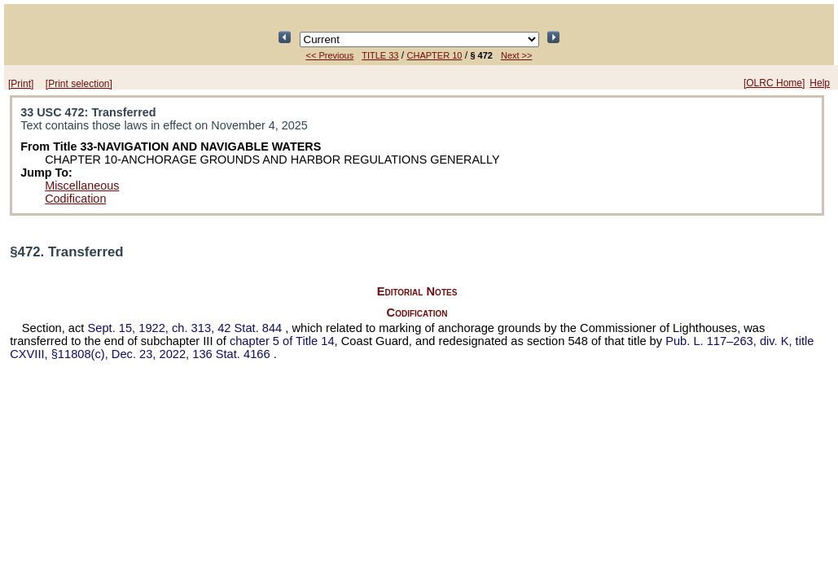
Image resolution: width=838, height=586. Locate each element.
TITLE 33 (380, 55)
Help (819, 83)
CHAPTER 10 (435, 55)
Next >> (517, 55)
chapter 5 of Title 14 (282, 341)
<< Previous (330, 55)
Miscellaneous (82, 185)
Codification (75, 198)
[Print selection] (79, 84)
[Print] (20, 84)
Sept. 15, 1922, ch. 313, (187, 328)
